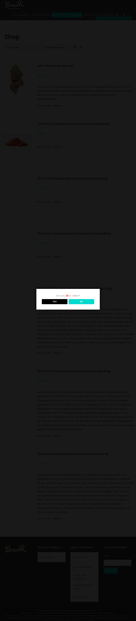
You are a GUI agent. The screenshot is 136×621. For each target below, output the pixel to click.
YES (55, 301)
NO (81, 301)
